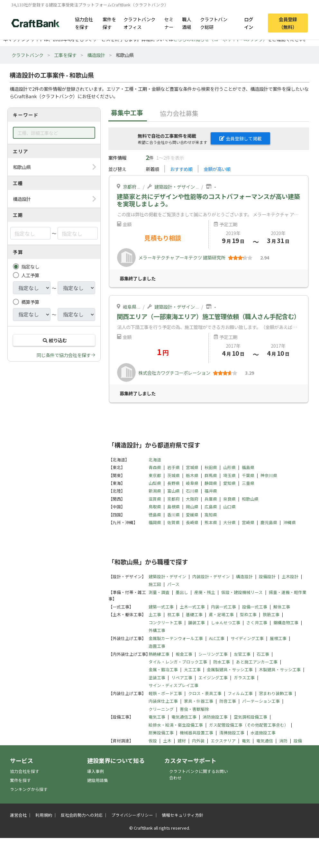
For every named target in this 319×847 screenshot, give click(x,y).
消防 (283, 741)
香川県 (173, 515)
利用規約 (43, 815)
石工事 (263, 654)
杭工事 (173, 614)
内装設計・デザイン (211, 576)
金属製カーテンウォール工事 (176, 638)
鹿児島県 (268, 522)
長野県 (173, 483)
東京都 (155, 475)
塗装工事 (157, 677)
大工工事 (192, 669)
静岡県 (211, 483)
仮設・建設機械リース (242, 592)
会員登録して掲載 (240, 138)
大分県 (229, 522)
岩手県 (173, 467)
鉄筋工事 (271, 614)
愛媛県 (192, 515)
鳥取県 (155, 506)
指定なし (30, 266)
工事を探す (65, 55)
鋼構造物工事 (285, 622)
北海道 (155, 459)
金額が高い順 (217, 168)
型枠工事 (248, 614)
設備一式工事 (254, 607)
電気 (246, 741)
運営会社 (18, 815)
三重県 (248, 483)
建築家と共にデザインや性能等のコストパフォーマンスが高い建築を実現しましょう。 (208, 200)
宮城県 (192, 467)
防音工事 (227, 701)
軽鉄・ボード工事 (165, 693)
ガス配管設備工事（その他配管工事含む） (248, 725)
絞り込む (54, 340)
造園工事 (157, 646)
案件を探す (109, 23)
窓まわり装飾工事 (275, 693)
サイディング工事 (247, 638)
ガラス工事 (244, 677)
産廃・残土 (204, 592)
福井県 (211, 491)
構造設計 (96, 55)
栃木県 (192, 475)
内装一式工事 (223, 607)
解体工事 (281, 607)
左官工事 (242, 654)
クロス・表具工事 (205, 693)
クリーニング (161, 709)
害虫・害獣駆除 (194, 709)
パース (173, 584)
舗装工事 (196, 622)
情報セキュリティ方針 (182, 815)
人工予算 (30, 275)
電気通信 (264, 741)
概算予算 (30, 301)
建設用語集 (97, 780)
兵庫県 (211, 499)
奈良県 (229, 499)
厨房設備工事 (161, 732)
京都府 (129, 186)
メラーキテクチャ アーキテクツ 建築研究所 (181, 257)
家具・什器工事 (198, 701)
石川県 (192, 491)
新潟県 (155, 491)
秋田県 (211, 467)
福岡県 (155, 522)
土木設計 (290, 576)
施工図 (155, 584)
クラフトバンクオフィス (139, 23)
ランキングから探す (29, 789)
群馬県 (211, 475)
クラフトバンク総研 (213, 23)
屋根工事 (278, 638)
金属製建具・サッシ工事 (230, 669)
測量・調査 (159, 592)
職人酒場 (186, 23)
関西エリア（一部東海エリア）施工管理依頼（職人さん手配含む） (208, 316)
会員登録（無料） (288, 23)
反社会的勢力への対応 (82, 815)
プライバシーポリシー (132, 815)
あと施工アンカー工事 (257, 662)
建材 (182, 741)
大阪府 (192, 499)
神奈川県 (268, 475)
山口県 (229, 506)
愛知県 (229, 483)
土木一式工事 (192, 607)
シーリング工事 (213, 654)
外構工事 (157, 630)
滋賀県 (155, 499)
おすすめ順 (181, 168)
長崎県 (192, 522)
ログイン (248, 23)
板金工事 (184, 654)
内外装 (198, 741)
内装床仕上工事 (163, 701)
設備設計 (267, 576)
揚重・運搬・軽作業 (287, 592)
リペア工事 (181, 677)
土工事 (155, 614)
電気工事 (157, 717)
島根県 (173, 506)
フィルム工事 (240, 693)
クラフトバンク (27, 55)
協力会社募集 (179, 113)
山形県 (229, 467)
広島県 (211, 506)
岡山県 (192, 506)
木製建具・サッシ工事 (280, 669)
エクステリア (223, 741)
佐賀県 (173, 522)
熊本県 (211, 522)
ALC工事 (216, 638)
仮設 (153, 741)
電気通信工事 (183, 717)
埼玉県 (229, 475)
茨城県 (173, 475)
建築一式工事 (161, 607)
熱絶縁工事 (159, 654)
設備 (298, 741)
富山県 (173, 491)
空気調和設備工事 (250, 717)
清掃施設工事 (231, 732)
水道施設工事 (263, 732)
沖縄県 (289, 522)
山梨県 (155, 483)
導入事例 (95, 771)
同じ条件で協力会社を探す (64, 355)
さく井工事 (256, 622)
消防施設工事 (215, 717)
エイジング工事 (213, 677)
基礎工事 (194, 614)
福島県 (248, 467)
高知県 (211, 515)
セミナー (168, 23)
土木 (167, 741)
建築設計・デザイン (174, 186)
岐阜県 (129, 306)
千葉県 (248, 475)
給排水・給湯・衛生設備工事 (176, 725)
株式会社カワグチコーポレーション (174, 372)
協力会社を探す (84, 23)
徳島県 (155, 515)
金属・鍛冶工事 (163, 669)
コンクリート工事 (165, 622)
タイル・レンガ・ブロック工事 (178, 662)
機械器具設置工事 (196, 732)
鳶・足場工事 (221, 614)
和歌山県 (250, 499)
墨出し (182, 592)
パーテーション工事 (261, 701)
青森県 (155, 467)
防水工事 (221, 662)
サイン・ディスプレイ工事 (173, 685)
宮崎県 (248, 522)
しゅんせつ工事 (225, 622)
